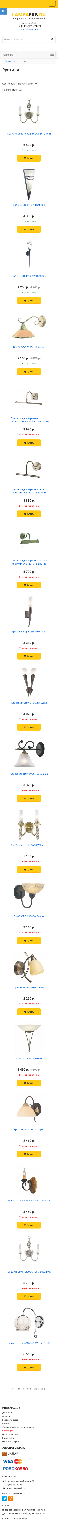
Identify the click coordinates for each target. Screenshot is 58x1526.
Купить (29, 158)
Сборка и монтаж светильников (18, 1427)
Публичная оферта (11, 1441)
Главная (8, 61)
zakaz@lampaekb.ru (15, 1488)
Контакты (7, 1423)
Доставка (7, 1412)
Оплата (6, 1416)
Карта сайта (8, 1438)
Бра (15, 61)
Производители (10, 1434)
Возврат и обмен (10, 1419)
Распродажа (8, 1430)
